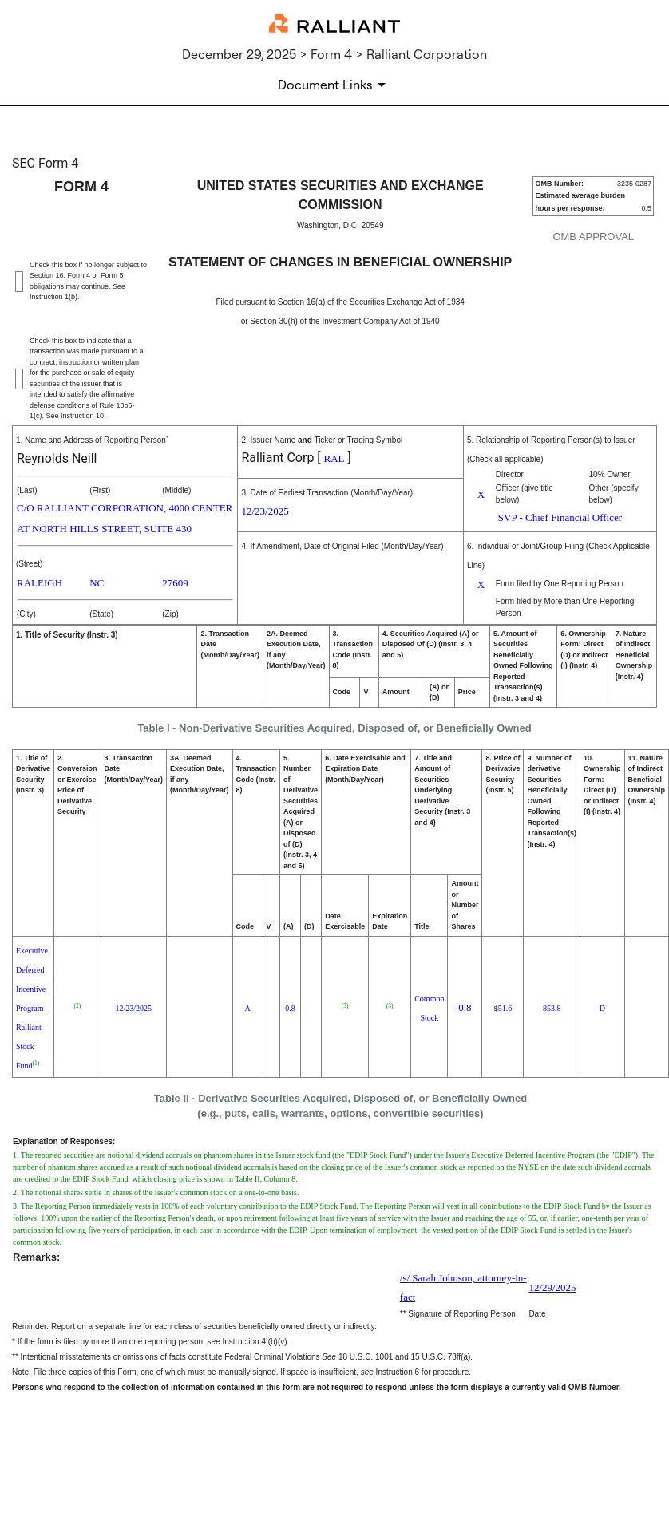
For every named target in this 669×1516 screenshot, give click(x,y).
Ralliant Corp (277, 457)
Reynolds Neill (57, 458)
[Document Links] (334, 84)
